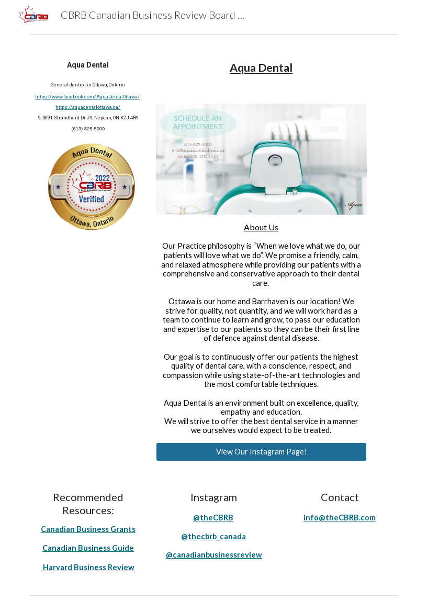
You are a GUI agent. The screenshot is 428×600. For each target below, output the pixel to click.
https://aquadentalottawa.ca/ (87, 107)
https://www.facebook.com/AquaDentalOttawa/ (87, 96)
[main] (88, 95)
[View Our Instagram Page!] (261, 452)
